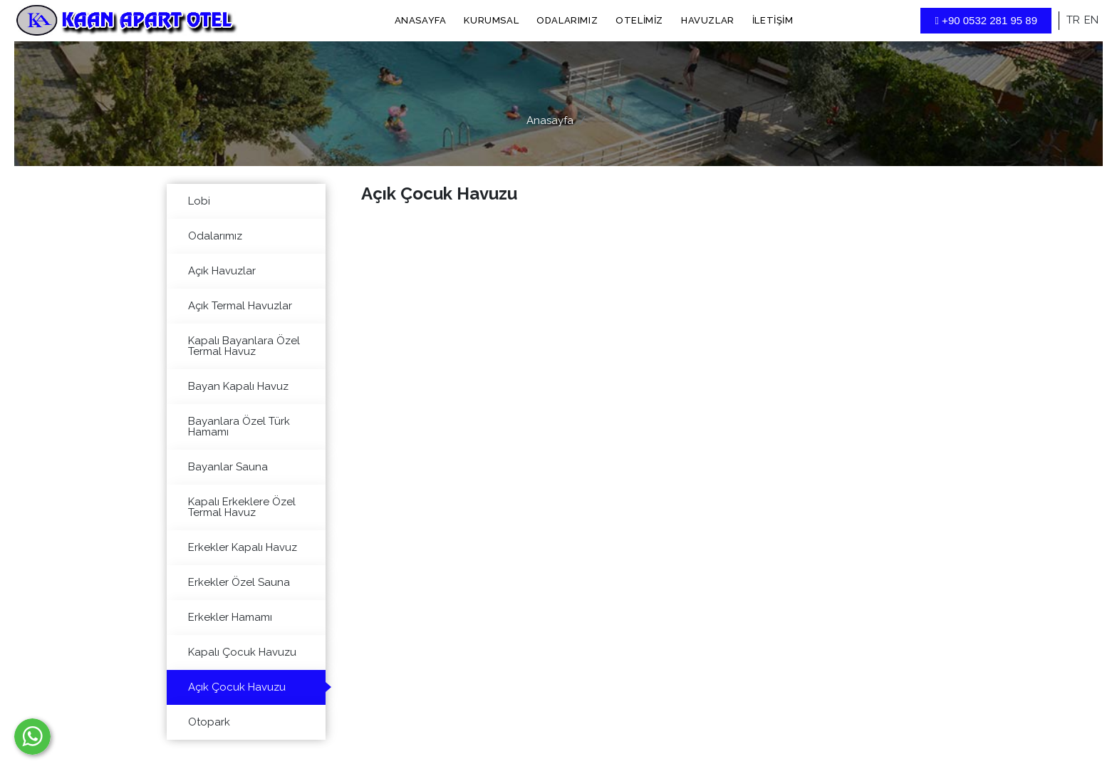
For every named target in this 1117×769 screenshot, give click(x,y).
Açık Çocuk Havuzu (237, 687)
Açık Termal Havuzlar (240, 305)
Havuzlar (707, 20)
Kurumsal (491, 20)
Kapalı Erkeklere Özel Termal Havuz (242, 507)
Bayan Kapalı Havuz (238, 386)
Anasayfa (421, 20)
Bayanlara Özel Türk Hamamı (239, 426)
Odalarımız (567, 20)
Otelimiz (639, 20)
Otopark (209, 722)
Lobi (199, 201)
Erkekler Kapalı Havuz (242, 547)
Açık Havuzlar (222, 270)
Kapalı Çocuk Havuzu (242, 652)
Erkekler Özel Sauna (239, 582)
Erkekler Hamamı (230, 617)
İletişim (773, 20)
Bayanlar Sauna (228, 466)
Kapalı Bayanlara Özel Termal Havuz (244, 346)
